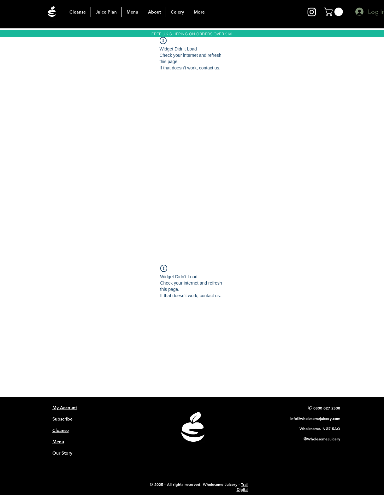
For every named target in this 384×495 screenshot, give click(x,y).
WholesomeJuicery (323, 438)
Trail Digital (242, 487)
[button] (334, 12)
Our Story (62, 453)
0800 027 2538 (326, 407)
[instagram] (311, 12)
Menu (58, 442)
